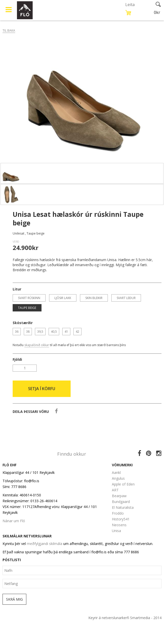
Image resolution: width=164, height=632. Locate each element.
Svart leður (126, 298)
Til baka (9, 30)
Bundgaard (121, 501)
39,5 (40, 331)
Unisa (116, 530)
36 (16, 331)
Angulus (118, 478)
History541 (121, 519)
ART (115, 490)
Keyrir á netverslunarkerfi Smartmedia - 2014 (124, 617)
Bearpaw (119, 495)
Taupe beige (27, 308)
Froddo (118, 513)
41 (66, 331)
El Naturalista (123, 507)
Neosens (119, 524)
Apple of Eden (123, 484)
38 (28, 331)
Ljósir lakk (62, 298)
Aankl (116, 472)
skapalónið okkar (36, 345)
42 (77, 331)
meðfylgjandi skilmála (44, 543)
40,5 (54, 331)
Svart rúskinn (29, 298)
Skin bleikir (93, 298)
